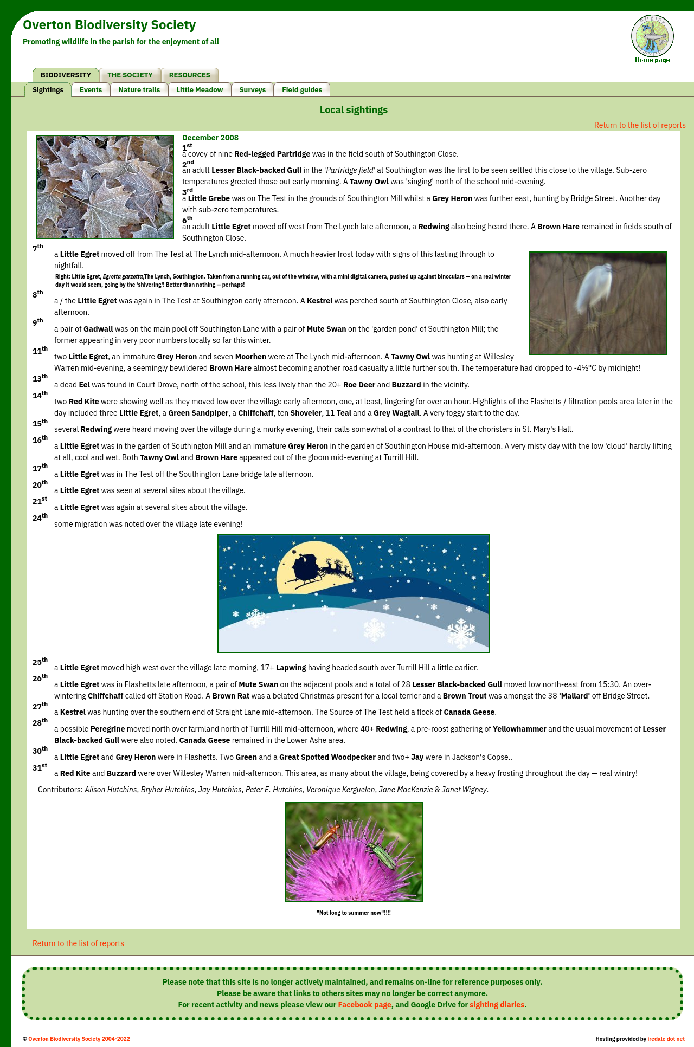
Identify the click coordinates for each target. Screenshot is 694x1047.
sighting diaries (497, 1005)
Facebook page (364, 1005)
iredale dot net (666, 1039)
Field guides (302, 89)
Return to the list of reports (640, 125)
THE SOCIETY (130, 75)
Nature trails (139, 89)
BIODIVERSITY (66, 75)
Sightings (48, 89)
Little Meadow (199, 89)
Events (91, 89)
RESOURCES (189, 75)
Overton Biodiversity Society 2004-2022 (79, 1039)
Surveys (253, 89)
